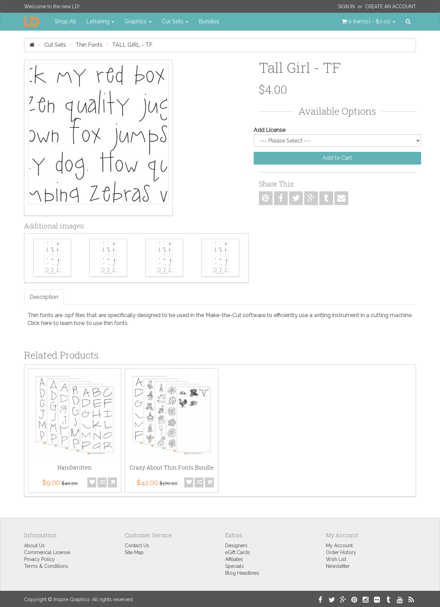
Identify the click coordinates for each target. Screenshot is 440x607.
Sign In (346, 6)
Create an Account (390, 6)
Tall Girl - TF (132, 45)
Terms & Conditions (46, 566)
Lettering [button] (100, 21)
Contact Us (137, 545)
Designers (236, 545)
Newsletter (338, 566)
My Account (339, 545)
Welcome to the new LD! (51, 6)
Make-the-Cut (223, 315)
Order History (341, 552)
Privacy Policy (39, 559)
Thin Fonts (89, 45)
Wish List (336, 559)
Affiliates (234, 559)
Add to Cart (337, 158)
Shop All (65, 21)
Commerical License (47, 552)
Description (44, 297)
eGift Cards (237, 552)
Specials (234, 566)
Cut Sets (55, 45)
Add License (269, 130)
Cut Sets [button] (175, 21)
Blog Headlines (242, 573)
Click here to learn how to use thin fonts (78, 323)
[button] (368, 21)
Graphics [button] (138, 21)
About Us (34, 545)
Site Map (134, 552)
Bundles (209, 21)
